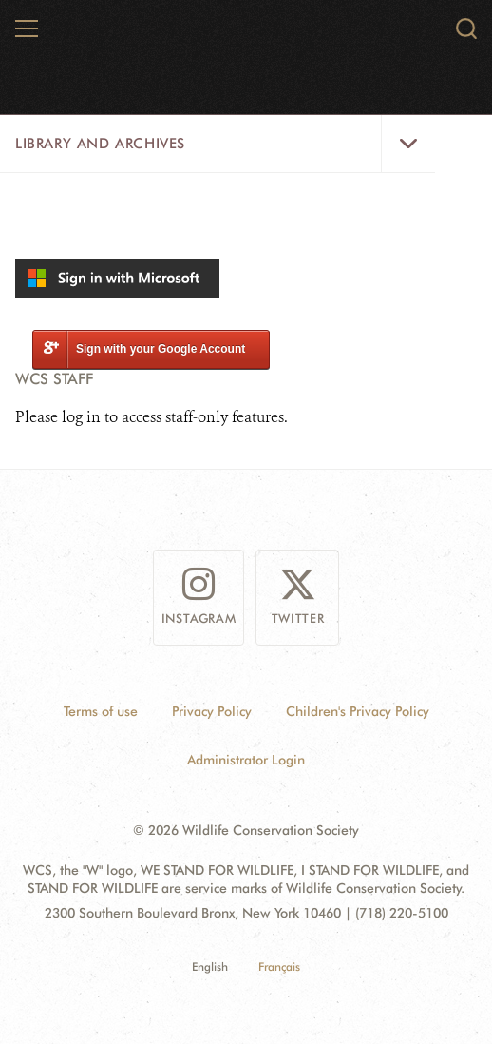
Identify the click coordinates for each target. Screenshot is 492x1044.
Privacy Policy (212, 711)
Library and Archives (100, 143)
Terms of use (101, 711)
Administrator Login (246, 759)
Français (279, 966)
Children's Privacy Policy (357, 711)
